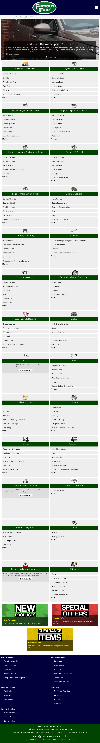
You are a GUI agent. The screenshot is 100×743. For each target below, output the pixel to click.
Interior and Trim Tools (12, 532)
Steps (54, 453)
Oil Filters (6, 78)
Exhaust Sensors (58, 245)
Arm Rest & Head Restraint (13, 461)
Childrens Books (58, 491)
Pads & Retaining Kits (60, 324)
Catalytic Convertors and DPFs (64, 253)
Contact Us (58, 661)
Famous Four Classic (61, 682)
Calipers (55, 336)
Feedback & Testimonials (63, 673)
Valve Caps (56, 286)
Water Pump (57, 136)
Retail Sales (8, 691)
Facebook (59, 699)
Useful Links (58, 678)
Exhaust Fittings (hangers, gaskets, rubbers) (69, 240)
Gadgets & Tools (58, 590)
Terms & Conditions (11, 713)
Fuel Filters (7, 86)
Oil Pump (6, 173)
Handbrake (56, 344)
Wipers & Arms (58, 374)
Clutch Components (59, 203)
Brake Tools (7, 536)
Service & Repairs (10, 673)
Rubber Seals (57, 370)
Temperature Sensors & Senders (16, 261)
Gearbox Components (60, 219)
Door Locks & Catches (60, 378)
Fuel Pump (7, 428)
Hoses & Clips (8, 249)
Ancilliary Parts (58, 82)
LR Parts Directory (10, 665)
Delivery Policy (9, 721)
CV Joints (6, 290)
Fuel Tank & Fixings (10, 423)
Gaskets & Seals (58, 78)
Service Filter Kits (10, 74)
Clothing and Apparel (60, 594)
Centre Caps (56, 290)
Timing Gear (56, 94)
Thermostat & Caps (10, 253)
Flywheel (55, 215)
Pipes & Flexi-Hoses (59, 340)
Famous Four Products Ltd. (50, 726)
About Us (57, 669)
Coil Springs (7, 332)
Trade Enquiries (59, 665)
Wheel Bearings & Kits (11, 286)
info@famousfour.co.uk (50, 736)
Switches (55, 411)
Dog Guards (56, 461)
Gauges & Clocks (58, 423)
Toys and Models (58, 586)
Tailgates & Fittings (59, 366)
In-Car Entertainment (11, 469)
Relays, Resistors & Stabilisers (63, 428)
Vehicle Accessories (59, 578)
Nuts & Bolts (8, 340)
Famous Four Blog (62, 691)
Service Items (57, 86)
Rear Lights (56, 415)
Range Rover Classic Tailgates (14, 678)
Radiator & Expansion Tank (13, 245)
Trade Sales (8, 695)
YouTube (58, 695)
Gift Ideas (7, 669)
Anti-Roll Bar (8, 336)
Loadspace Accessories (12, 453)
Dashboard (7, 465)
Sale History (8, 699)
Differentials (8, 298)
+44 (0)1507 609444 (40, 729)
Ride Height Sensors (11, 328)
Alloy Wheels (57, 457)
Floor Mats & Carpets (11, 449)
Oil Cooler (7, 257)
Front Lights (56, 407)
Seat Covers (7, 457)
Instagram (59, 703)
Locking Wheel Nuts (59, 465)
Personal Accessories (60, 582)
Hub (4, 294)
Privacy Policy (9, 717)
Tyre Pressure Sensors (61, 294)
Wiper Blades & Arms (11, 94)
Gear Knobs (56, 211)
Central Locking (58, 419)
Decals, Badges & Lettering (62, 386)
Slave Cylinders (58, 199)
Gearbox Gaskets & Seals (61, 207)
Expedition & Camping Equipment (65, 469)
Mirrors (55, 382)
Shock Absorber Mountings (13, 344)
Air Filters (6, 411)
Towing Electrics (58, 536)
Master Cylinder (58, 332)
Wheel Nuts (56, 282)
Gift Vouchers (57, 574)
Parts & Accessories (11, 661)
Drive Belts (7, 90)
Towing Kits (56, 532)
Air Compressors (9, 540)
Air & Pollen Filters (10, 82)
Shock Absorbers (9, 324)
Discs (54, 328)
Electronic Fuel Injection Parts (15, 419)
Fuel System (7, 132)
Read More (51, 57)
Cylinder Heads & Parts (61, 90)
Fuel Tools (7, 544)
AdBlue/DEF (56, 249)
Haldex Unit (7, 302)
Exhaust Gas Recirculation (13, 169)
